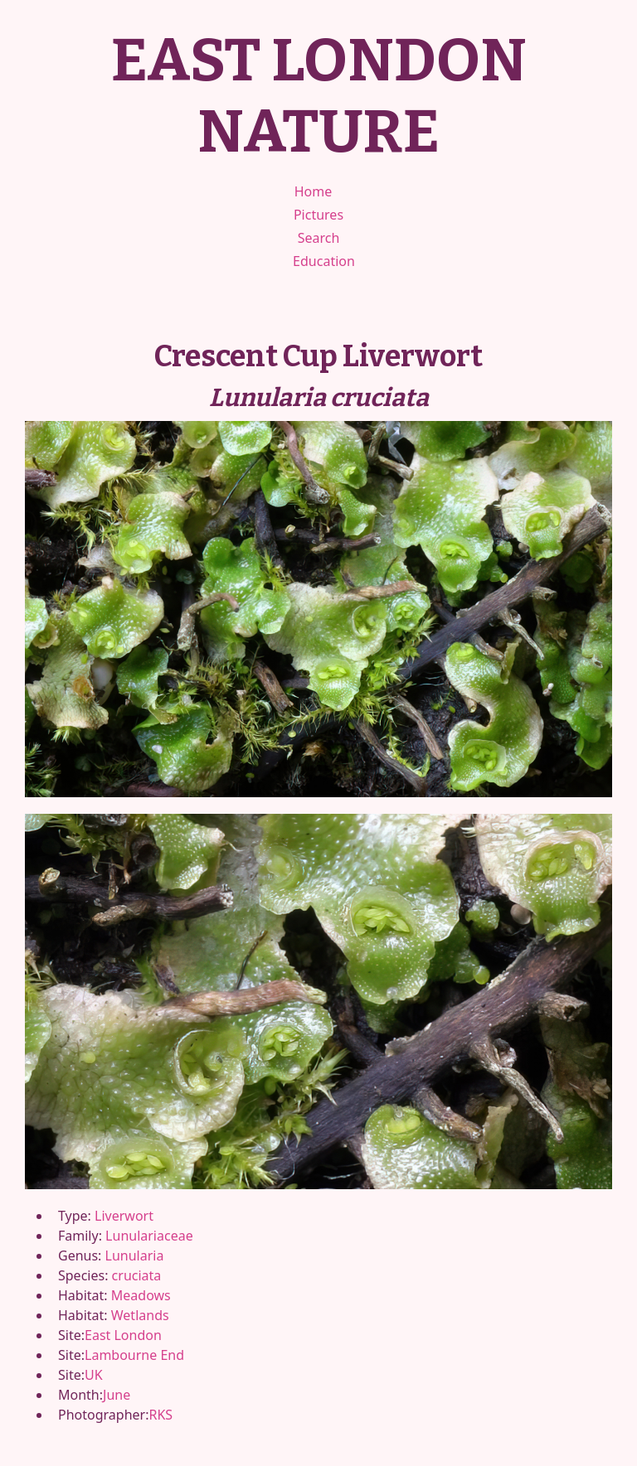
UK (94, 1375)
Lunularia (134, 1255)
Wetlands (140, 1315)
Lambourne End (134, 1355)
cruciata (137, 1275)
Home (313, 191)
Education (324, 261)
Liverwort (124, 1216)
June (116, 1395)
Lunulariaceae (149, 1236)
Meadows (141, 1295)
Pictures (318, 215)
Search (319, 238)
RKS (160, 1415)
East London (123, 1335)
